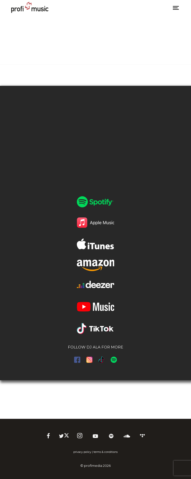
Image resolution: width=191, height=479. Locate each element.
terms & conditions (106, 452)
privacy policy (82, 452)
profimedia (93, 466)
